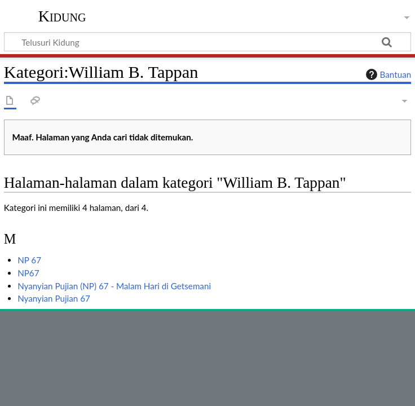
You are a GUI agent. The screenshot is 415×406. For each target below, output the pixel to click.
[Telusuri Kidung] (207, 42)
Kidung (62, 16)
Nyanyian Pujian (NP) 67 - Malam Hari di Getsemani (114, 286)
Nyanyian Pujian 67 (53, 298)
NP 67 (29, 260)
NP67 (28, 273)
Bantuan (387, 74)
